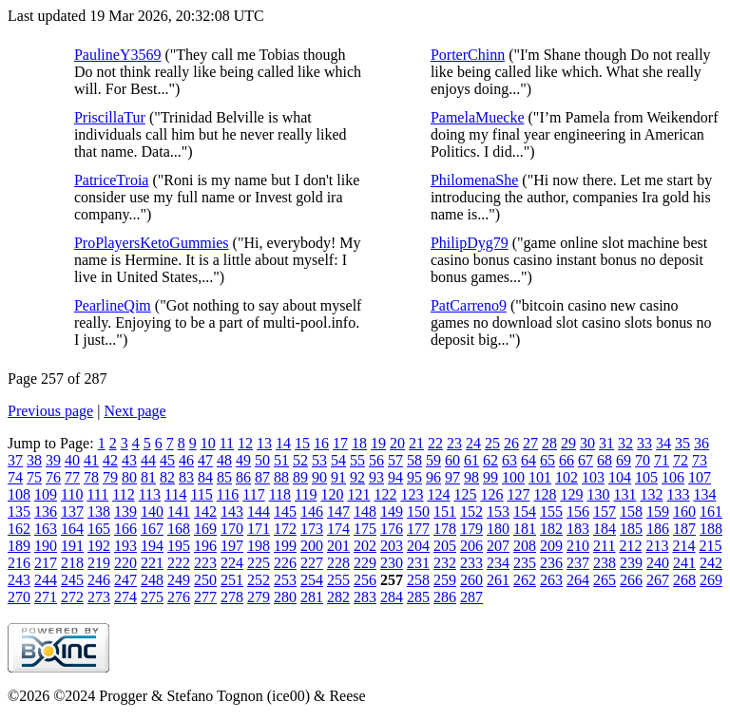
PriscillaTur (109, 117)
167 (152, 529)
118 (280, 494)
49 (243, 460)
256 (365, 580)
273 (98, 597)
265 (604, 580)
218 (72, 563)
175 (365, 529)
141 (178, 511)
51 (281, 460)
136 (45, 511)
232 (444, 563)
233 (471, 563)
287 (471, 597)
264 (578, 580)
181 (524, 529)
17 (340, 443)
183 (578, 529)
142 (205, 511)
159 (657, 511)
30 (587, 443)
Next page (134, 411)
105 (646, 477)
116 (228, 494)
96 (433, 477)
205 (444, 546)
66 (566, 460)
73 (699, 460)
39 (53, 460)
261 (498, 580)
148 (365, 511)
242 (711, 563)
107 (699, 477)
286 (444, 597)
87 (262, 477)
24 (473, 443)
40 (72, 460)
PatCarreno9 (469, 305)
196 (205, 546)
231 (418, 563)
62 (490, 460)
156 (578, 511)
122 (385, 494)
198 (258, 546)
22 (435, 443)
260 (471, 580)
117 (253, 494)
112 (123, 494)
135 (19, 511)
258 (418, 580)
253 (285, 580)
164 (72, 529)
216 (19, 563)
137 (72, 511)
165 (98, 529)
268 (684, 580)
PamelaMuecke (478, 117)
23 (454, 443)
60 (452, 460)
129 (571, 494)
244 (45, 580)
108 (19, 494)
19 (378, 443)
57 (395, 460)
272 (72, 597)
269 (711, 580)
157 (604, 511)
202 (365, 546)
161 (711, 511)
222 (178, 563)
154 (524, 511)
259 (444, 580)
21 (416, 443)
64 (528, 460)
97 (452, 477)
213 (656, 546)
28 (549, 443)
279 (258, 597)
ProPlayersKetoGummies (151, 243)
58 (414, 460)
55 (357, 460)
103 (593, 477)
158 (631, 511)
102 (566, 477)
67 (585, 460)
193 (125, 546)
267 (657, 580)
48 (224, 460)
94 (395, 477)
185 (631, 529)
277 (205, 597)
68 (604, 460)
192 (98, 546)
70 (642, 460)
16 (321, 443)
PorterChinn (468, 55)
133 (677, 494)
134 (704, 494)
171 (258, 529)
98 (471, 477)
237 (578, 563)
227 (311, 563)
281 (311, 597)
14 (283, 443)
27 (530, 443)
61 (471, 460)
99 (490, 477)
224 (232, 563)
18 (359, 443)
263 (551, 580)
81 (148, 477)
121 (358, 494)
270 (19, 597)
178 (444, 529)
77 (72, 477)
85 (224, 477)
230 (391, 563)
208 (524, 546)
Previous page (50, 411)
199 (285, 546)
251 (232, 580)
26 (511, 443)
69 (623, 460)
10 (208, 443)
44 (148, 460)
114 (175, 494)
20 (397, 443)
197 (232, 546)
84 (205, 477)
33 (644, 443)
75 (34, 477)
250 (205, 580)
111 (97, 494)
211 (604, 546)
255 (338, 580)
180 (498, 529)
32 (625, 443)
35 (682, 443)
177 (418, 529)
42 (110, 460)
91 (338, 477)
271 (45, 597)
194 (152, 546)
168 (178, 529)
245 (72, 580)
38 (34, 460)
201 (338, 546)
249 (178, 580)
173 (311, 529)
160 (684, 511)
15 (302, 443)
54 (338, 460)
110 (72, 494)
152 (471, 511)
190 (45, 546)
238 (604, 563)
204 (418, 546)
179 (471, 529)
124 (438, 494)
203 (391, 546)
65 (547, 460)
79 (110, 477)
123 (411, 494)
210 (578, 546)
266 (631, 580)
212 (630, 546)
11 (227, 443)
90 (319, 477)
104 (619, 477)
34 (663, 443)
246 (98, 580)
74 (15, 477)
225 (258, 563)
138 (98, 511)
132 (651, 494)
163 (45, 529)
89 (300, 477)
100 (513, 477)
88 (281, 477)
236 (551, 563)
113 (150, 494)
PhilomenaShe (474, 180)
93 (376, 477)
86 (243, 477)
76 (53, 477)
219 (98, 563)
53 (319, 460)
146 (311, 511)
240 (657, 563)
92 (357, 477)
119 (306, 494)
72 (680, 460)
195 (178, 546)
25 (492, 443)
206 (471, 546)
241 (684, 563)
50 (262, 460)
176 (391, 529)
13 (264, 443)
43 (129, 460)
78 (91, 477)
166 (125, 529)
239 (631, 563)
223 (205, 563)
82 (167, 477)
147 (338, 511)
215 (710, 546)
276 (178, 597)
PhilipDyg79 (470, 243)
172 (285, 529)
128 (544, 494)
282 (338, 597)
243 (19, 580)
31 (606, 443)
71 (661, 460)
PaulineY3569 (118, 55)
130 (597, 494)
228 (338, 563)
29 (568, 443)
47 (205, 460)
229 (365, 563)
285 (418, 597)
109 (45, 494)
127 (518, 494)
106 (673, 477)
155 (551, 511)
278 (232, 597)
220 (125, 563)
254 (311, 580)
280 (285, 597)
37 (15, 460)
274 (125, 597)
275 (152, 597)
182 (551, 529)
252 (258, 580)
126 (491, 494)
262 (524, 580)
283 (365, 597)
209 (551, 546)
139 (125, 511)
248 (152, 580)
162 (19, 529)
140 (152, 511)
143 (232, 511)
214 (683, 546)
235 (524, 563)
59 (433, 460)
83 (186, 477)
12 (245, 443)
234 (498, 563)
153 (498, 511)
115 (201, 494)
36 (701, 443)
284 (391, 597)
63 (509, 460)
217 (45, 563)
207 (498, 546)
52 (300, 460)
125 (464, 494)
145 (285, 511)
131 (624, 494)
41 (91, 460)
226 (285, 563)
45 (167, 460)
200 (311, 546)
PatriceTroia (111, 180)
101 (539, 477)
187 (684, 529)
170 (232, 529)
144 (258, 511)
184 (604, 529)
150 (418, 511)
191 (72, 546)
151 (444, 511)
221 (152, 563)
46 (186, 460)
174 (338, 529)
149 (391, 511)
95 (414, 477)
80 (129, 477)
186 (657, 529)
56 (376, 460)
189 (19, 546)
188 (711, 529)
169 (205, 529)
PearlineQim (112, 305)
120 (331, 494)
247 (125, 580)
